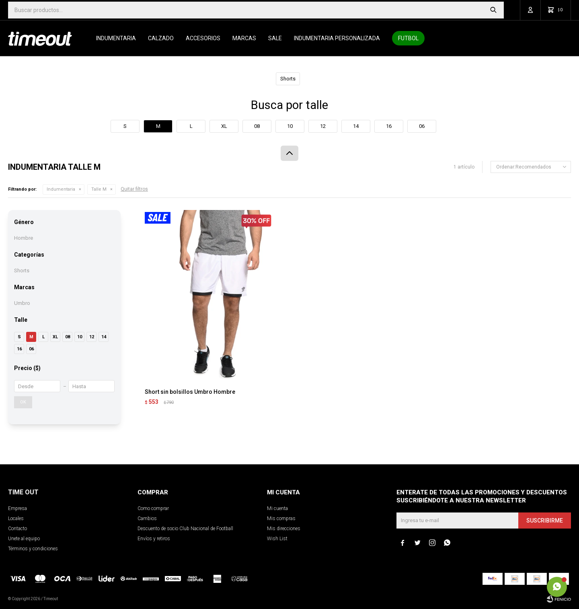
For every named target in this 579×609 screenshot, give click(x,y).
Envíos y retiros (154, 538)
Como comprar (153, 508)
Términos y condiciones (33, 548)
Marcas (244, 38)
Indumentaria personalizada (337, 38)
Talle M (99, 189)
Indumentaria (116, 38)
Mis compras (281, 518)
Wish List (277, 538)
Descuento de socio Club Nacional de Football (185, 528)
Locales (16, 518)
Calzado (161, 38)
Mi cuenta (277, 508)
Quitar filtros (134, 189)
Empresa (17, 508)
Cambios (147, 518)
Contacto (17, 528)
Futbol (408, 38)
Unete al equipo (24, 538)
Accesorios (203, 38)
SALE (275, 38)
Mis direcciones (283, 528)
